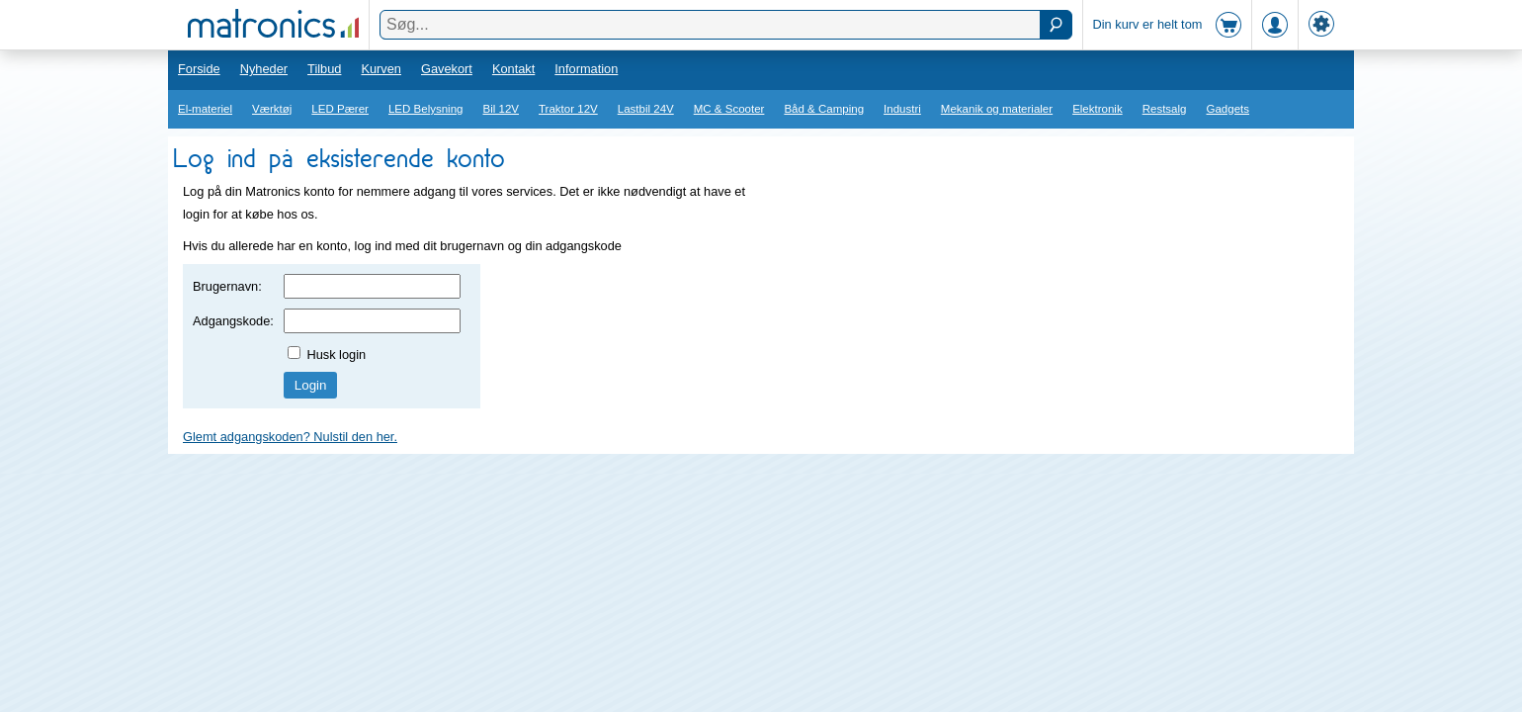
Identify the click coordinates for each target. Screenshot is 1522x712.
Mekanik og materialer (997, 109)
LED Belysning (426, 109)
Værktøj (272, 109)
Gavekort (446, 68)
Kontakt (513, 68)
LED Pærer (340, 109)
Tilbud (324, 68)
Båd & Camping (824, 109)
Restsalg (1164, 109)
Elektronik (1097, 109)
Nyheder (264, 68)
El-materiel (205, 109)
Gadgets (1228, 109)
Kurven (381, 68)
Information (586, 68)
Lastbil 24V (646, 109)
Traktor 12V (568, 109)
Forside (199, 68)
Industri (902, 109)
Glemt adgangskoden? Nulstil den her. (290, 436)
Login (311, 385)
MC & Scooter (729, 109)
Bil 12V (501, 109)
